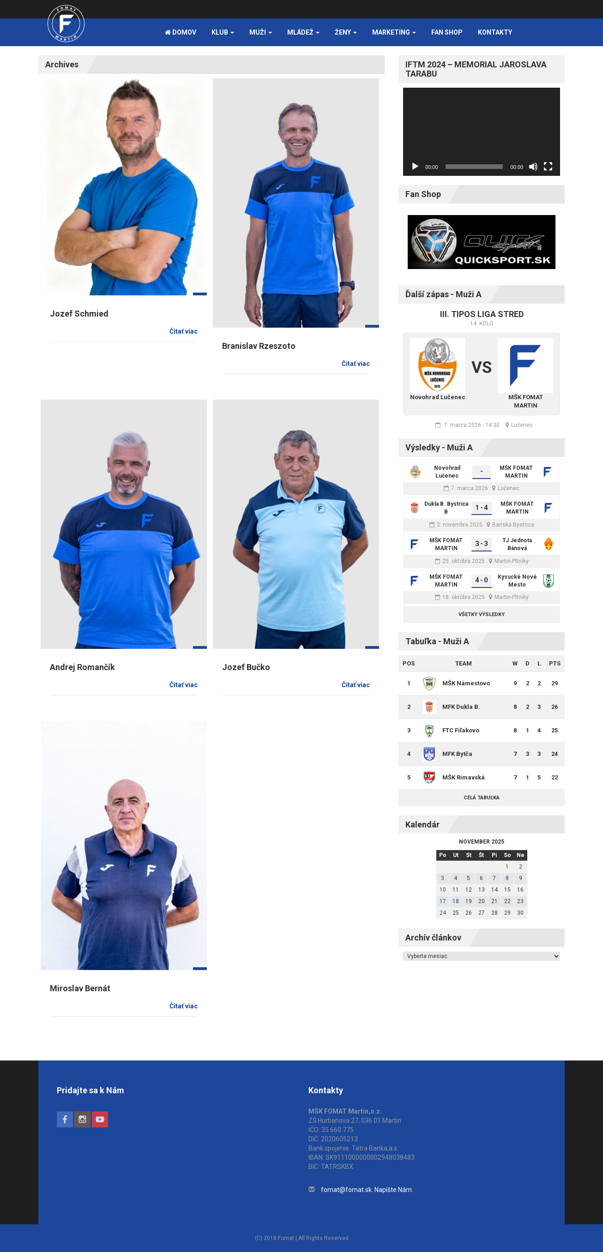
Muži (260, 32)
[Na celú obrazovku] (548, 166)
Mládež (303, 32)
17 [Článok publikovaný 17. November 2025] (443, 901)
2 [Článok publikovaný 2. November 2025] (520, 866)
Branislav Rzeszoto (258, 346)
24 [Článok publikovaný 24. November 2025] (443, 913)
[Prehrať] (415, 166)
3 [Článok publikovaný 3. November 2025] (442, 878)
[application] (481, 132)
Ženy (346, 32)
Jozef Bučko (246, 667)
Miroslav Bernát (80, 988)
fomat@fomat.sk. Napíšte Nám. (367, 1189)
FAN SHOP (447, 32)
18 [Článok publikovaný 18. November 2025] (455, 901)
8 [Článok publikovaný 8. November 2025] (507, 878)
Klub (222, 32)
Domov (180, 32)
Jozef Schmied (79, 313)
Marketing (394, 32)
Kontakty (495, 32)
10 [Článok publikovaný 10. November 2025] (443, 890)
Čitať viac (183, 331)
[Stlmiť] (533, 166)
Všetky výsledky (481, 614)
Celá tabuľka (482, 798)
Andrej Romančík (82, 667)
